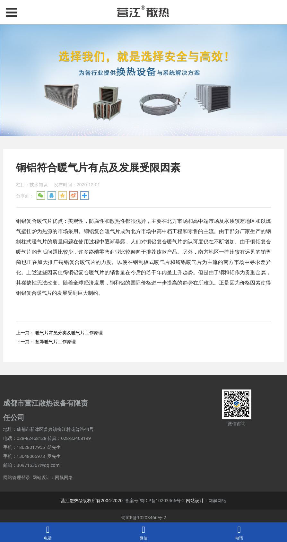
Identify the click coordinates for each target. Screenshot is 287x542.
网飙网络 (64, 477)
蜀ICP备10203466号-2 (143, 517)
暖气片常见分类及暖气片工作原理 (69, 332)
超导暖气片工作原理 (55, 341)
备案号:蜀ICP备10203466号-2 (155, 500)
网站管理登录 (16, 477)
